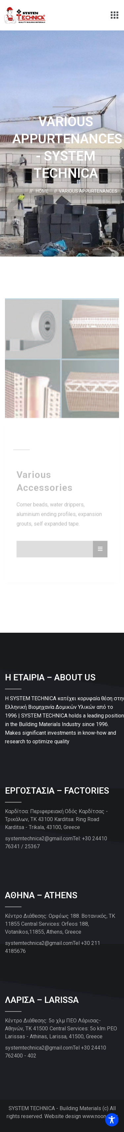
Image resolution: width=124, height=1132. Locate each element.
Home (43, 191)
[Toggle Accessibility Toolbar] (111, 1119)
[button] (114, 15)
